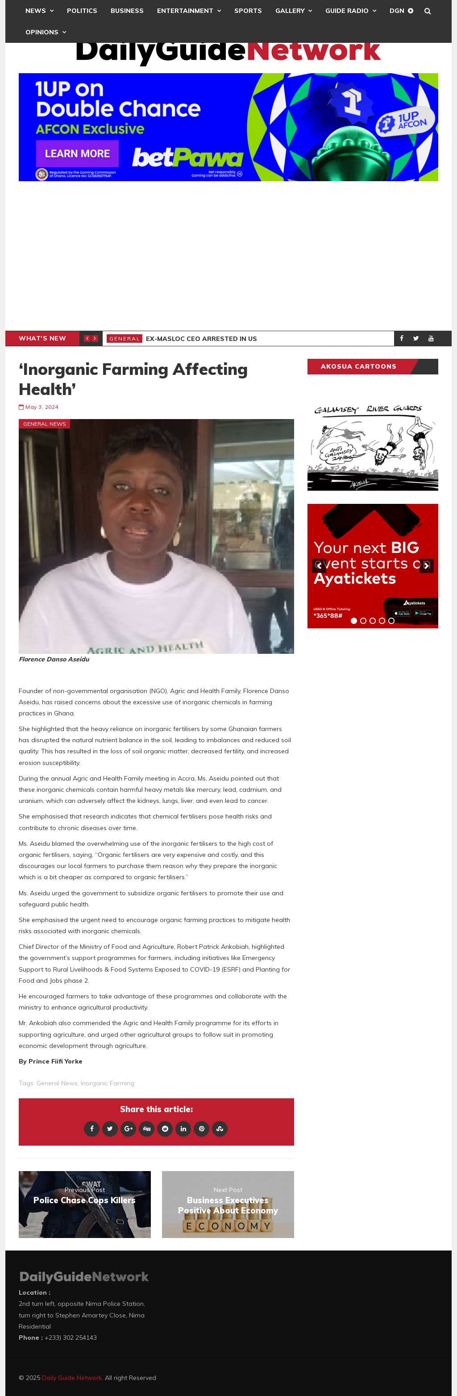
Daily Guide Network (72, 1378)
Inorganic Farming (107, 1083)
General (125, 338)
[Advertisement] (228, 257)
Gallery (289, 11)
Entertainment (185, 11)
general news (57, 1083)
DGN (397, 11)
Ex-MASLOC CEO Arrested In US (201, 339)
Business (127, 11)
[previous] (319, 566)
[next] (427, 566)
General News (44, 423)
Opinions (41, 32)
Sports (248, 11)
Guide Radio (347, 11)
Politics (82, 11)
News (35, 11)
